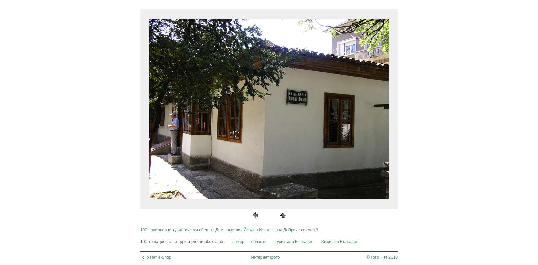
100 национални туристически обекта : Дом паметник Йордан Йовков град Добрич (219, 230)
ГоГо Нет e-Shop (156, 257)
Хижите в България (339, 241)
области (259, 241)
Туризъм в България (293, 241)
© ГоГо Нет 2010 (382, 257)
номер (238, 241)
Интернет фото (265, 257)
